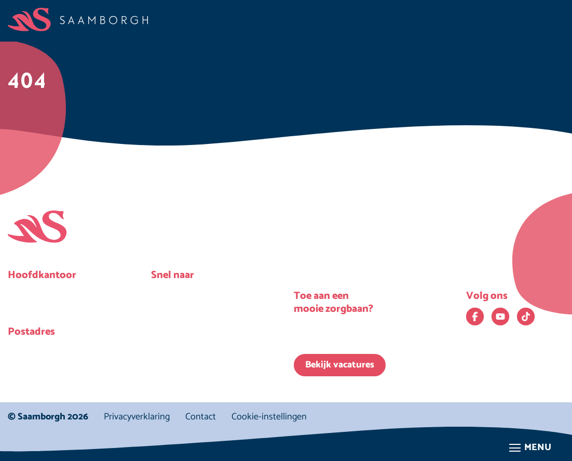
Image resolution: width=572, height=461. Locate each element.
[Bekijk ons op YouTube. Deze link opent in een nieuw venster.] (500, 316)
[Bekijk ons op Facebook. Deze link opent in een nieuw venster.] (475, 316)
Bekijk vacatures (339, 365)
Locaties (178, 315)
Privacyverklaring (137, 417)
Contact (200, 417)
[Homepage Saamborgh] (78, 19)
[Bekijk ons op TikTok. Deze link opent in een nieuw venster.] (526, 316)
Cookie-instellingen (269, 417)
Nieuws (177, 294)
